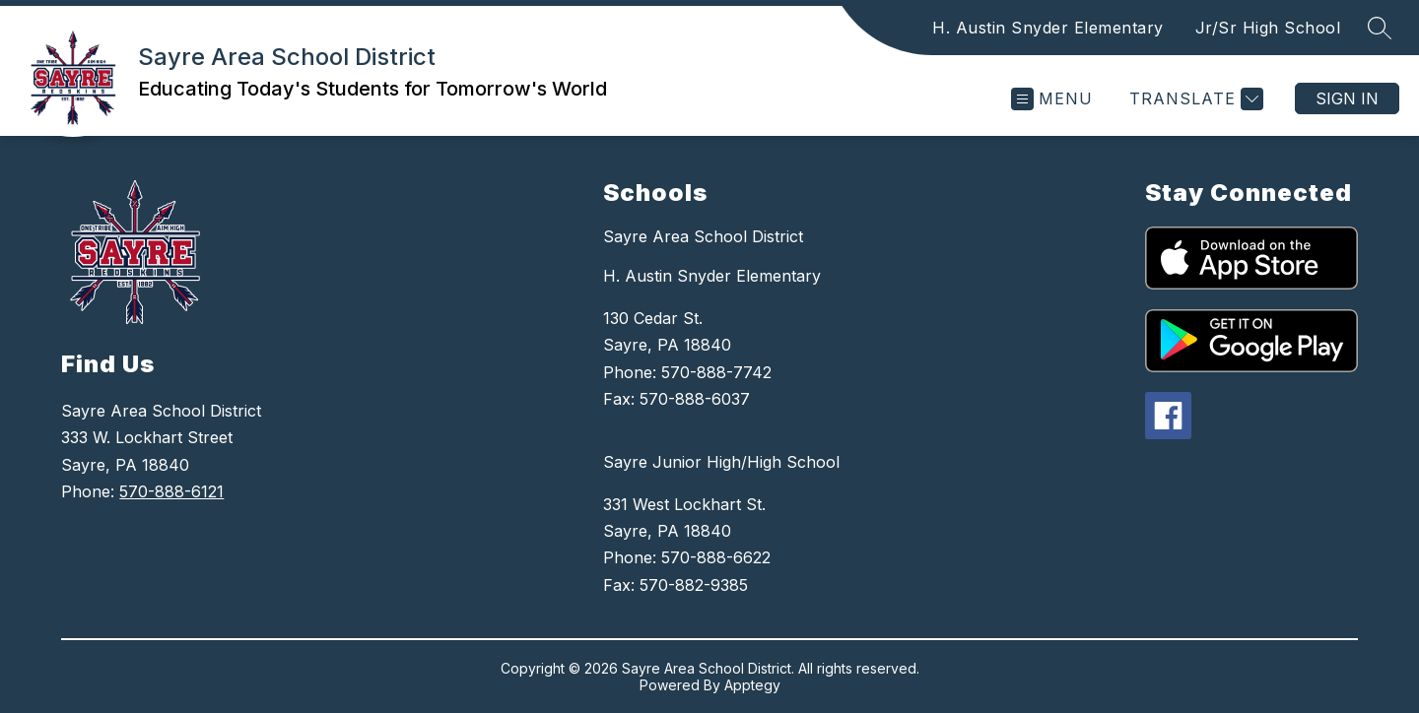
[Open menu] (1052, 99)
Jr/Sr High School (1268, 27)
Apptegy (752, 685)
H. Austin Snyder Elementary (1048, 27)
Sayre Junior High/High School (721, 462)
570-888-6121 (171, 491)
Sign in (1347, 98)
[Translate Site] (1193, 99)
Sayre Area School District (703, 236)
